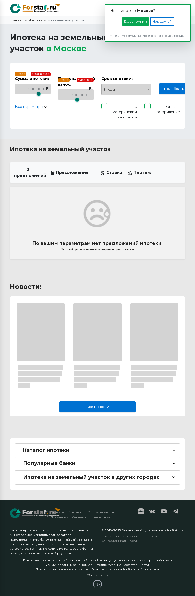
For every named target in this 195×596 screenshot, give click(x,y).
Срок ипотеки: (117, 78)
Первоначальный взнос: (76, 81)
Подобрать (174, 89)
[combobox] (126, 89)
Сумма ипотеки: (32, 78)
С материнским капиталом (124, 112)
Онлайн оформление (168, 109)
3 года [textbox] (109, 89)
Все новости (97, 407)
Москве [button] (69, 48)
